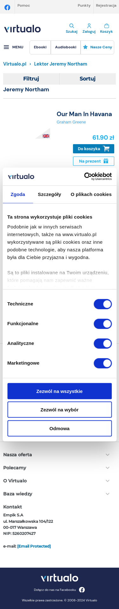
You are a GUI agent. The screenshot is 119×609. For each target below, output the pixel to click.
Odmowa (59, 428)
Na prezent (93, 161)
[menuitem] (40, 47)
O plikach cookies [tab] (91, 194)
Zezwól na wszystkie (59, 391)
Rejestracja (106, 5)
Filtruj (31, 79)
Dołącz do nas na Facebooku (59, 590)
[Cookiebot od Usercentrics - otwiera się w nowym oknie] (85, 176)
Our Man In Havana (84, 114)
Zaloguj (89, 28)
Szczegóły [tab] (49, 194)
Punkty (84, 5)
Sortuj (88, 79)
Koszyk (106, 28)
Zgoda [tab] (17, 194)
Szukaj (71, 28)
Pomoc (23, 5)
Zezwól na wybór (59, 409)
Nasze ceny (97, 47)
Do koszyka (93, 149)
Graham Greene (71, 122)
